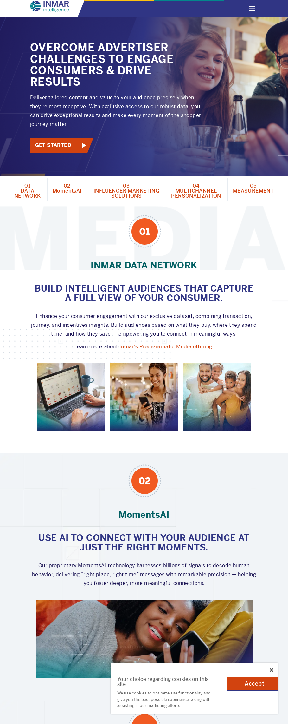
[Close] (271, 670)
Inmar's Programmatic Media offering (165, 346)
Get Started (53, 145)
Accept (254, 683)
